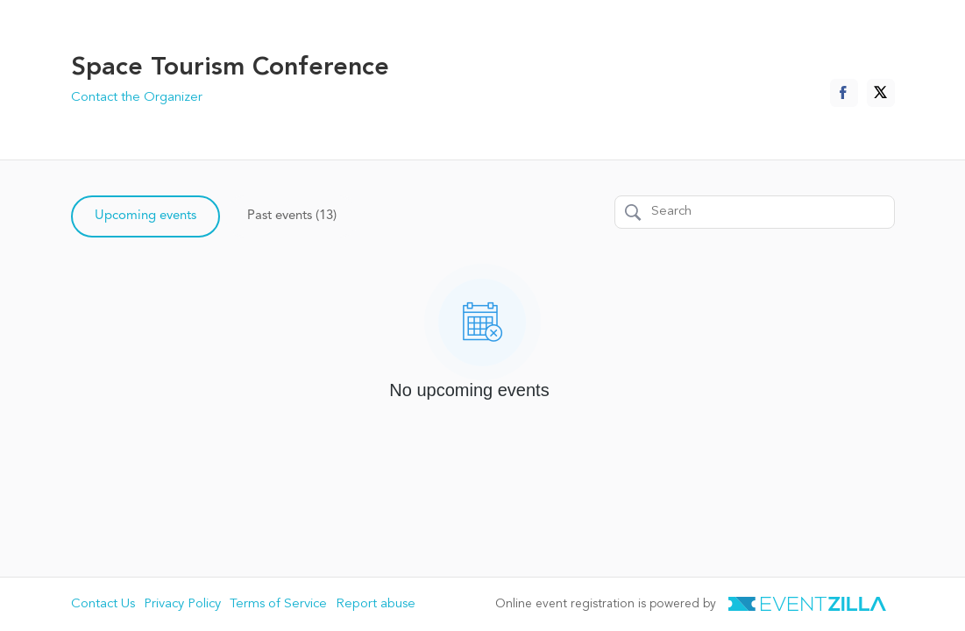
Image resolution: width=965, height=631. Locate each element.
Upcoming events (145, 216)
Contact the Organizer (136, 97)
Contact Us (103, 604)
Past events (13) (292, 216)
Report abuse (375, 604)
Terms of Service (278, 604)
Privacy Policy (182, 604)
